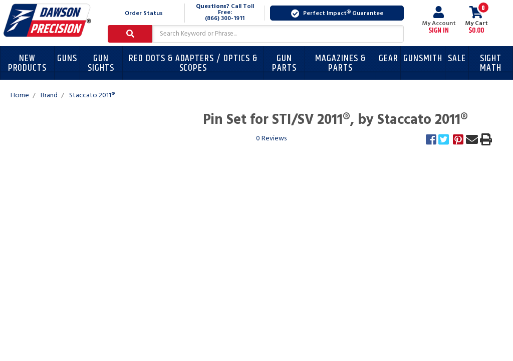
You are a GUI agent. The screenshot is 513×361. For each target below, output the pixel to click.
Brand (49, 95)
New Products (27, 63)
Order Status (144, 14)
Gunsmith (422, 58)
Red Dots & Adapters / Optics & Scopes (193, 63)
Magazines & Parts (340, 63)
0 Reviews (271, 138)
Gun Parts (284, 63)
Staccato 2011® (92, 95)
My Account (439, 20)
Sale (457, 58)
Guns (67, 58)
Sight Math (491, 63)
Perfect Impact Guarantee (337, 14)
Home (20, 95)
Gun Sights (101, 63)
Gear (388, 58)
